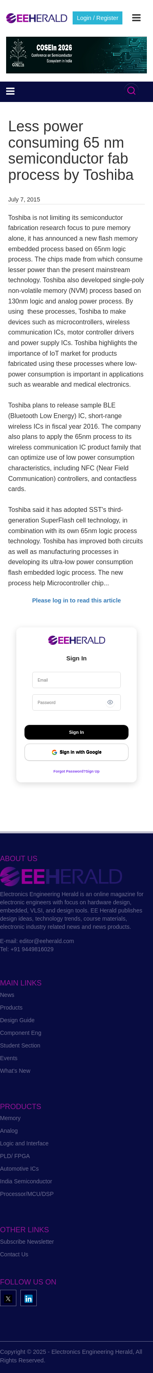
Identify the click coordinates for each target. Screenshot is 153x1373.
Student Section (20, 1045)
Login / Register (97, 18)
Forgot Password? (69, 771)
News (7, 995)
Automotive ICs (19, 1168)
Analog (9, 1130)
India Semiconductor (26, 1181)
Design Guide (17, 1020)
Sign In (76, 732)
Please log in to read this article (76, 600)
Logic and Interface (24, 1143)
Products (11, 1007)
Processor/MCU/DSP (26, 1194)
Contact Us (14, 1254)
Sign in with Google (76, 752)
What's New (15, 1070)
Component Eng (20, 1033)
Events (9, 1058)
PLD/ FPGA (15, 1156)
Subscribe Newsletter (27, 1241)
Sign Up (93, 771)
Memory (10, 1118)
